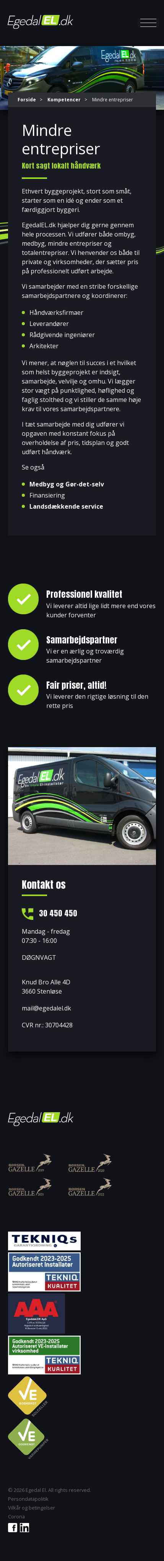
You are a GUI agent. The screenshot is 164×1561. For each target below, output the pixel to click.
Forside (27, 99)
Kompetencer (64, 99)
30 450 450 (58, 913)
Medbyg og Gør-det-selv (66, 484)
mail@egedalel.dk (46, 1008)
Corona (16, 1516)
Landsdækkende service (66, 506)
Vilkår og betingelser (31, 1507)
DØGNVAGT (39, 957)
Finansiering (47, 495)
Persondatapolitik (28, 1499)
